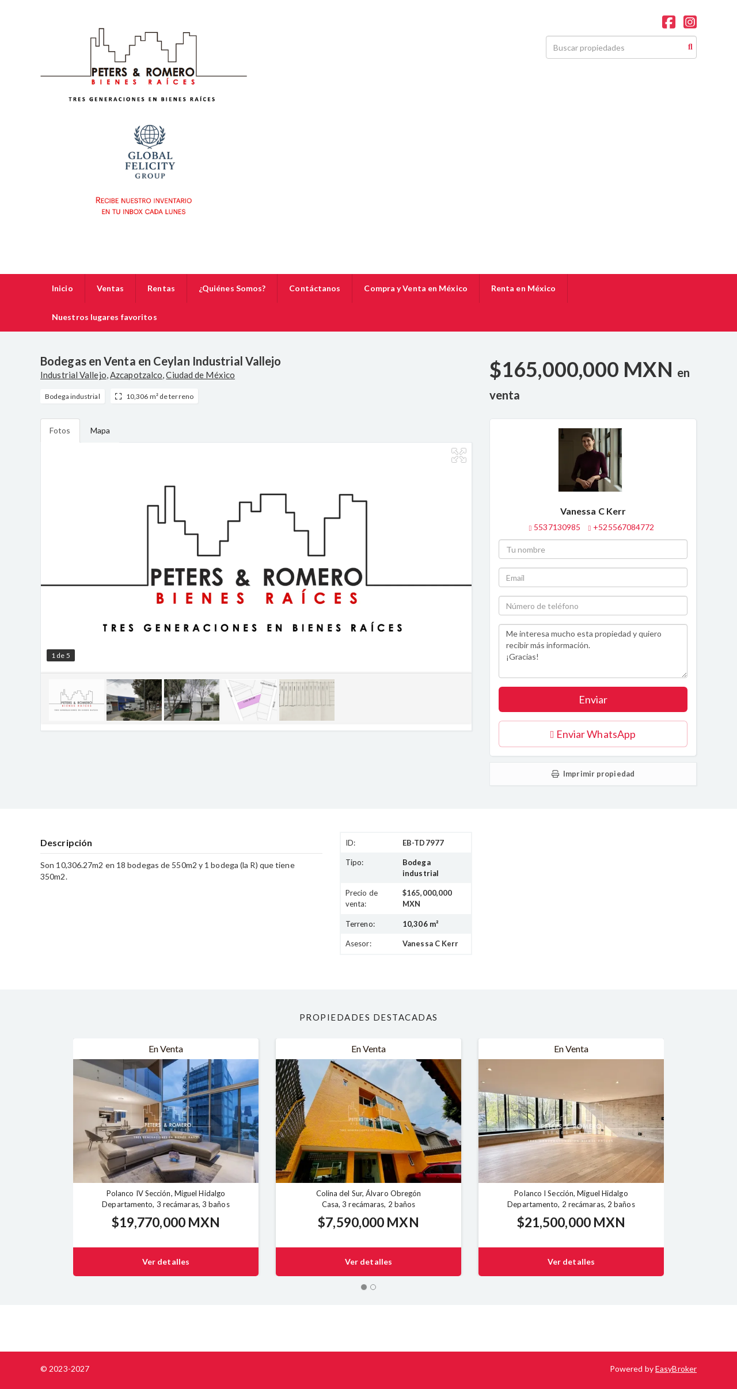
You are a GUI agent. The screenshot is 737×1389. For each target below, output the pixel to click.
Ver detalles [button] (165, 1261)
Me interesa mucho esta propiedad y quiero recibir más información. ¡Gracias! (593, 651)
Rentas (161, 288)
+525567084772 (623, 527)
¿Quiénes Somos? (232, 288)
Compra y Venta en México (415, 288)
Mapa (100, 430)
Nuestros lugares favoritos (104, 317)
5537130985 (557, 527)
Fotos (60, 430)
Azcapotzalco (136, 375)
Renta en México (523, 288)
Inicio (62, 288)
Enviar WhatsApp (593, 734)
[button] (56, 1157)
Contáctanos (314, 288)
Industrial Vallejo (73, 375)
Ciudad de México (200, 375)
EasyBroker (676, 1368)
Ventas (110, 288)
